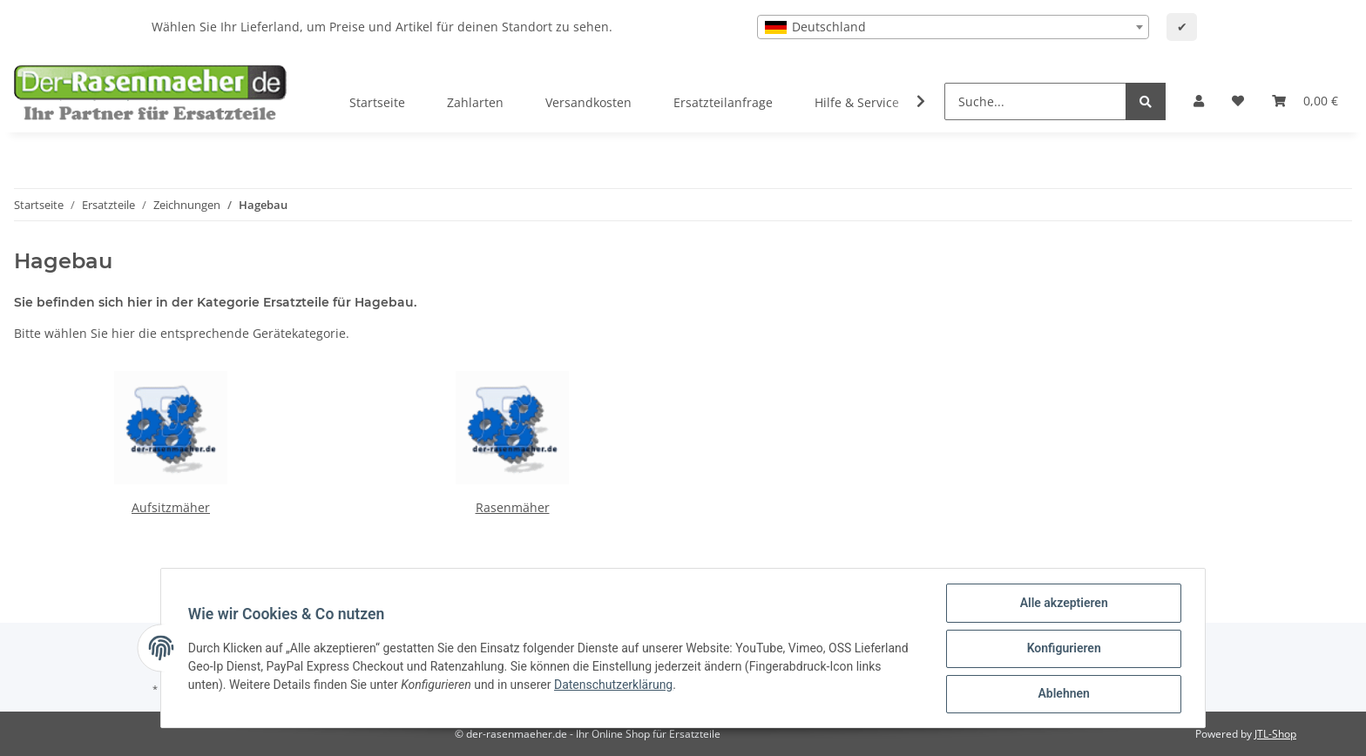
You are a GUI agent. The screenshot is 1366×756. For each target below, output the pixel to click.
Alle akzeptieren (1062, 604)
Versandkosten (588, 102)
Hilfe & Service (857, 102)
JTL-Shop (1275, 733)
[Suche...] (1035, 101)
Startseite (377, 102)
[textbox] (953, 27)
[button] (1199, 101)
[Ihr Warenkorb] (1305, 101)
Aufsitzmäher (171, 507)
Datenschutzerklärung (614, 685)
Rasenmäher (513, 507)
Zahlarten (475, 102)
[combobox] (953, 27)
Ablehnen (1062, 694)
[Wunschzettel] (1238, 101)
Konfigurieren (1062, 649)
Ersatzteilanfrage (723, 102)
